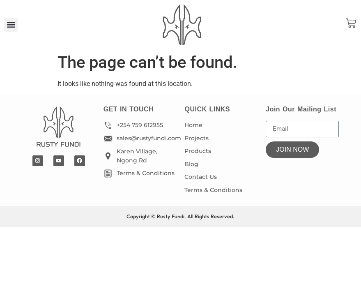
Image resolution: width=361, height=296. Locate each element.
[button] (11, 25)
